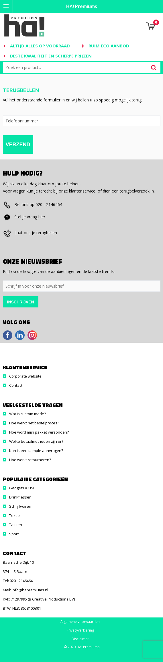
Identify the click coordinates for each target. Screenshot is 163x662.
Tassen (15, 524)
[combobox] (76, 67)
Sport (14, 533)
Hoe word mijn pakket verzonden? (39, 432)
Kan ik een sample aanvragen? (36, 450)
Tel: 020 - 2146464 (18, 580)
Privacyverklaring (80, 630)
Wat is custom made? (27, 413)
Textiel (15, 515)
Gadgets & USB (22, 487)
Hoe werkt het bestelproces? (34, 423)
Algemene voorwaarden (80, 622)
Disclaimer (80, 639)
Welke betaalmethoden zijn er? (36, 441)
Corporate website (25, 376)
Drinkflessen (20, 497)
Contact (15, 385)
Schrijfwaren (20, 506)
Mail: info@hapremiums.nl (25, 589)
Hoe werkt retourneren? (30, 459)
